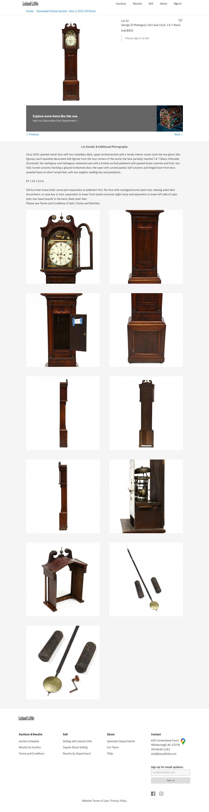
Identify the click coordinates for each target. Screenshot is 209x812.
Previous (32, 134)
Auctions (121, 3)
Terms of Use (100, 800)
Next (179, 134)
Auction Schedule (29, 741)
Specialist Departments (121, 741)
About (163, 3)
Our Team (113, 747)
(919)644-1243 (160, 749)
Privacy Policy (119, 800)
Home (29, 11)
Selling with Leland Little (77, 741)
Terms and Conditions (31, 753)
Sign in (177, 3)
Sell (151, 3)
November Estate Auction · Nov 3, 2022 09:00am (66, 11)
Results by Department (77, 753)
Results (137, 3)
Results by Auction (30, 747)
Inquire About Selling (75, 747)
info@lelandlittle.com (163, 753)
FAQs (110, 753)
